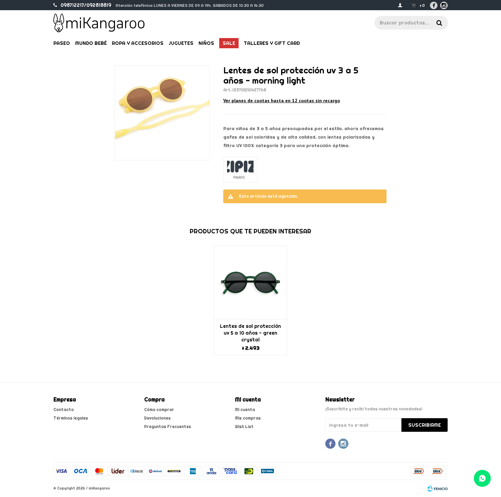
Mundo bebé (91, 43)
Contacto (63, 409)
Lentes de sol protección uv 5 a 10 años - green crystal (250, 333)
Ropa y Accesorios (137, 43)
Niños (206, 43)
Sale (229, 43)
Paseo (61, 43)
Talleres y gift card (272, 43)
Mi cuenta (245, 409)
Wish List (244, 426)
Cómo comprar (159, 409)
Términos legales (70, 418)
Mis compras (248, 418)
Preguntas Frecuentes (167, 426)
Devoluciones (157, 418)
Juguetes (181, 43)
